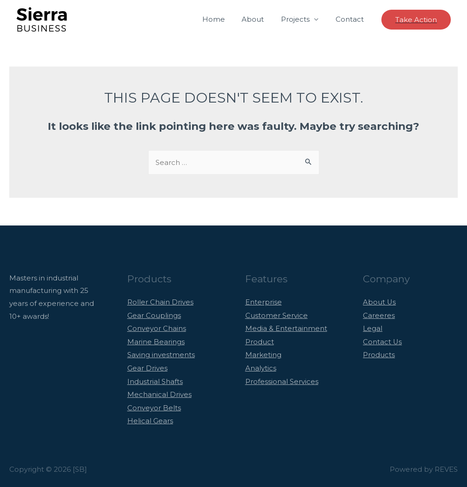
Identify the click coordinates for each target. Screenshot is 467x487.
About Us (379, 302)
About (260, 19)
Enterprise (263, 302)
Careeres (379, 314)
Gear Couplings (154, 314)
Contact (351, 19)
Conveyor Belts (154, 405)
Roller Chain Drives (160, 302)
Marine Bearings (156, 340)
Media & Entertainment (286, 327)
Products (379, 353)
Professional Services (281, 379)
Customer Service (276, 314)
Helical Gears (150, 418)
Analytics (260, 366)
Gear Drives (147, 366)
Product (259, 340)
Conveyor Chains (156, 327)
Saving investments (161, 353)
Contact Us (382, 340)
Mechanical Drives (159, 392)
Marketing (263, 353)
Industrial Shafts (155, 379)
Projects (300, 19)
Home (224, 19)
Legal (372, 327)
